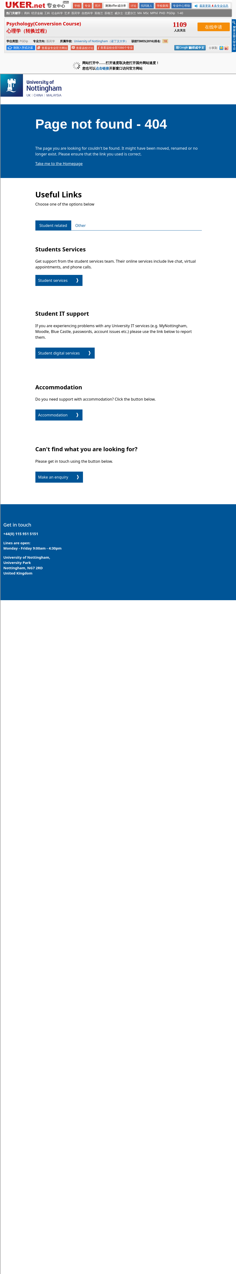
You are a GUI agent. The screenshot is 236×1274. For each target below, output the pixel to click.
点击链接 (102, 68)
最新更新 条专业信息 (213, 6)
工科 (47, 13)
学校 (77, 6)
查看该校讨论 (84, 48)
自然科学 (87, 13)
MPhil (154, 13)
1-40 (180, 13)
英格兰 (98, 13)
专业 (87, 6)
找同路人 (146, 6)
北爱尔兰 (130, 13)
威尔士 (119, 13)
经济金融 (37, 13)
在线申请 (213, 27)
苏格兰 (108, 13)
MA (139, 13)
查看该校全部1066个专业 (116, 48)
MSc (146, 13)
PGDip (171, 13)
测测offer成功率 (115, 6)
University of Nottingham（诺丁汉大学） (101, 41)
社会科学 (57, 13)
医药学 (75, 13)
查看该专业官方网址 (54, 48)
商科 (27, 13)
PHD (162, 13)
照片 (98, 6)
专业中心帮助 (181, 6)
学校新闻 (162, 6)
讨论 (133, 6)
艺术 (67, 13)
